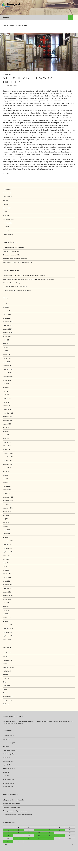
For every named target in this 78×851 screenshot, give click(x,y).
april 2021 (6, 526)
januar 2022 (7, 493)
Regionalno (7, 74)
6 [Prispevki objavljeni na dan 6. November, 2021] (59, 830)
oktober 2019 (7, 592)
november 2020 (8, 544)
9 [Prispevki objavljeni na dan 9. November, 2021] (18, 833)
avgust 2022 (7, 468)
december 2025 (8, 322)
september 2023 (8, 420)
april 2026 (6, 307)
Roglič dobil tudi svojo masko (16, 283)
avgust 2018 (7, 639)
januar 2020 (7, 581)
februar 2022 (7, 490)
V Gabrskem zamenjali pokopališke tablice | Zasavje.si (19, 279)
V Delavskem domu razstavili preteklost (29, 80)
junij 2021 (6, 519)
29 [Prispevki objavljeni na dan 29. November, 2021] (8, 842)
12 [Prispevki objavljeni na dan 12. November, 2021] (49, 833)
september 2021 (8, 508)
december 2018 (8, 625)
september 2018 (8, 636)
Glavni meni (75, 17)
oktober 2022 (7, 460)
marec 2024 (6, 398)
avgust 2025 (7, 336)
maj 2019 (6, 610)
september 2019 (8, 595)
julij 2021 (6, 515)
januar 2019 (7, 621)
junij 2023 (6, 431)
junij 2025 (6, 343)
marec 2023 (6, 442)
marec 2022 (6, 486)
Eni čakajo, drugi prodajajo (22, 290)
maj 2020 (6, 566)
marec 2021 (6, 530)
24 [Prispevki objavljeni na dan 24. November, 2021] (29, 839)
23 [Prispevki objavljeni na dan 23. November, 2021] (18, 839)
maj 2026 (6, 303)
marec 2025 (6, 354)
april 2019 (6, 614)
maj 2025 (6, 347)
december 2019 (8, 584)
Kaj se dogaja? (7, 660)
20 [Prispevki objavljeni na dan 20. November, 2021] (59, 836)
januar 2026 (7, 318)
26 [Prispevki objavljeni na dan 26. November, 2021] (49, 839)
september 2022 (8, 464)
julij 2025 (6, 340)
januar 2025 (7, 362)
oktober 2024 (7, 373)
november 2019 (8, 588)
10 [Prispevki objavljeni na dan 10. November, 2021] (29, 833)
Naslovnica (7, 189)
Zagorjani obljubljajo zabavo (11, 251)
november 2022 (8, 457)
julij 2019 (6, 603)
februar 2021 (7, 533)
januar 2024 (7, 406)
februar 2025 (7, 358)
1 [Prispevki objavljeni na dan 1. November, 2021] (8, 830)
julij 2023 (6, 427)
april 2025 (6, 351)
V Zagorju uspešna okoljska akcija (13, 247)
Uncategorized (7, 700)
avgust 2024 (7, 380)
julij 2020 (6, 559)
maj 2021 (6, 522)
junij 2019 (6, 606)
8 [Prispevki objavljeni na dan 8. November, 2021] (8, 833)
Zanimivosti (7, 208)
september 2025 (8, 332)
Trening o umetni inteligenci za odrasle (15, 258)
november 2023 (8, 413)
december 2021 (8, 497)
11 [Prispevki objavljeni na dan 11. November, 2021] (39, 833)
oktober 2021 (7, 504)
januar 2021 (7, 537)
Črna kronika (7, 196)
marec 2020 (6, 574)
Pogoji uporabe (8, 234)
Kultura (5, 204)
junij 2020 (6, 563)
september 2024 (8, 376)
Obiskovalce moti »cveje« (46, 279)
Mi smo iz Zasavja (8, 219)
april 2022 (6, 482)
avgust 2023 (7, 424)
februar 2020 (7, 577)
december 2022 (8, 453)
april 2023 (6, 438)
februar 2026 (7, 314)
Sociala (5, 200)
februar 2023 (7, 446)
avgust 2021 (7, 511)
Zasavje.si (7, 17)
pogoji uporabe (47, 721)
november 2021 (8, 500)
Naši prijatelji (7, 223)
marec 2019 (6, 617)
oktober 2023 (7, 416)
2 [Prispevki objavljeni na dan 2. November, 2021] (18, 830)
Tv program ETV (8, 696)
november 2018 (8, 628)
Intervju (6, 215)
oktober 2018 (7, 632)
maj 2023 (6, 435)
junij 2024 (6, 387)
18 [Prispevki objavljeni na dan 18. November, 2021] (39, 836)
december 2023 (8, 409)
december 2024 (8, 365)
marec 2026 (6, 311)
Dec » (72, 845)
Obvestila (6, 678)
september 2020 (8, 552)
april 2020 (6, 570)
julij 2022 (6, 471)
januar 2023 (7, 449)
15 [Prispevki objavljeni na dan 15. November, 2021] (8, 836)
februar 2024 (7, 402)
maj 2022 (6, 479)
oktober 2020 (7, 548)
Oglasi (7, 230)
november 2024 (8, 369)
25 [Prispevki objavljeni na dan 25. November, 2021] (39, 839)
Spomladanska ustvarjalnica (11, 255)
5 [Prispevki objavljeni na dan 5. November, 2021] (49, 830)
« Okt (5, 845)
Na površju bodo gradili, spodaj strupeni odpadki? (30, 275)
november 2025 (8, 325)
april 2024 (6, 395)
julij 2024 (6, 384)
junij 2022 (6, 475)
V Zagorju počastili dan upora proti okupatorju (17, 262)
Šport (5, 211)
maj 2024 (6, 391)
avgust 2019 (7, 599)
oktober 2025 (7, 329)
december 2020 (8, 541)
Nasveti (7, 226)
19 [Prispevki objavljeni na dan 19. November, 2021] (49, 836)
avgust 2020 (7, 555)
